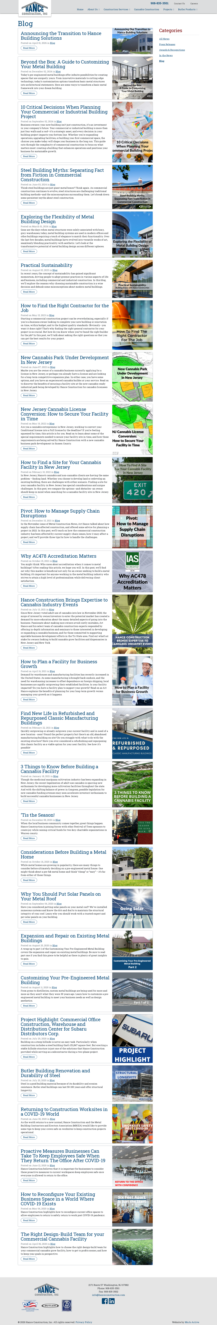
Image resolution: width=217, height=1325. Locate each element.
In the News (166, 55)
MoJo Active (192, 1322)
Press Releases (167, 44)
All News (164, 38)
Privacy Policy (84, 1322)
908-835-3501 (160, 3)
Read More (30, 47)
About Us (93, 9)
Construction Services (117, 9)
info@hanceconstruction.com (108, 1294)
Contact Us (179, 3)
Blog (52, 43)
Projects (168, 9)
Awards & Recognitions (172, 49)
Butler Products (187, 9)
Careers (194, 3)
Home (80, 9)
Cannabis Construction (146, 9)
